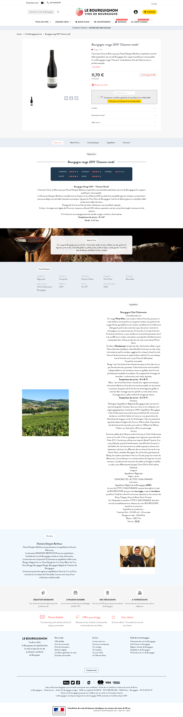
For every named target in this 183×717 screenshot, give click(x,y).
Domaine (126, 142)
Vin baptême (97, 649)
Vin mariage (96, 647)
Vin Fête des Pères (99, 655)
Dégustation (57, 142)
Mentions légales (61, 649)
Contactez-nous (91, 670)
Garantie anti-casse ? (124, 115)
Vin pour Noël (97, 652)
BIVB (137, 521)
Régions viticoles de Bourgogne (141, 647)
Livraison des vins (98, 641)
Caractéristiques (93, 142)
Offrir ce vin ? (124, 122)
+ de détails (96, 66)
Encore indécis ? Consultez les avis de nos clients (127, 624)
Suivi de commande (62, 644)
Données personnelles (62, 655)
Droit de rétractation (62, 647)
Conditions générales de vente (65, 652)
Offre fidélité (59, 641)
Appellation (111, 142)
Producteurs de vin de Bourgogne (142, 652)
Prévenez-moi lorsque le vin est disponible (124, 101)
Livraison (124, 108)
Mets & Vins (74, 142)
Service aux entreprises (100, 644)
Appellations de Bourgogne (140, 649)
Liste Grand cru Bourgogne (140, 644)
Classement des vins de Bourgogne (142, 641)
